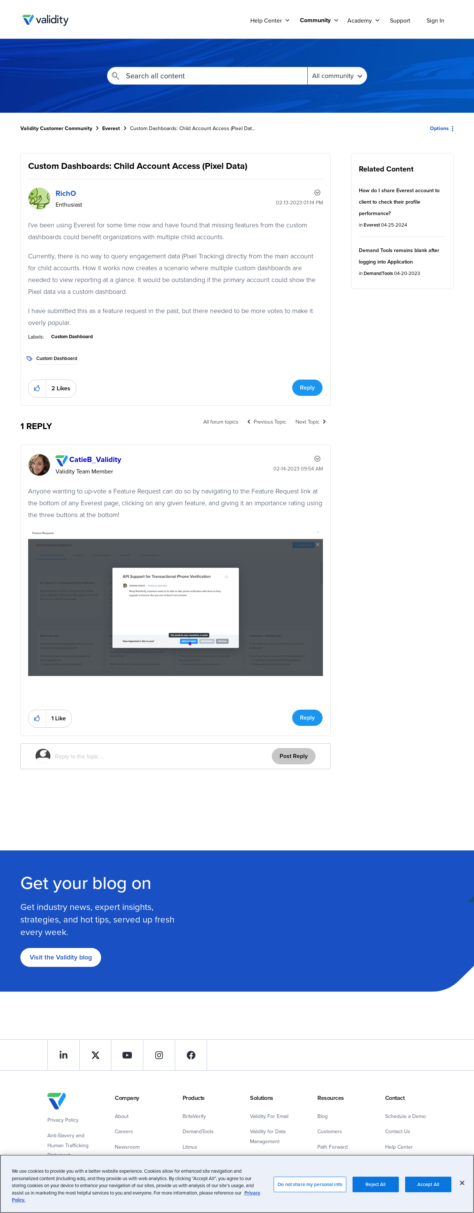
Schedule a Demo (405, 1116)
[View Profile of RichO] (66, 193)
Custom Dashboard (72, 336)
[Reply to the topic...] (163, 756)
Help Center (399, 1147)
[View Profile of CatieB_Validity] (95, 459)
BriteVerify (194, 1116)
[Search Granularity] (337, 76)
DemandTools (378, 273)
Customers (329, 1131)
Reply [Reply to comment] (307, 717)
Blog (322, 1116)
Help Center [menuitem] (266, 20)
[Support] (287, 20)
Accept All (428, 1191)
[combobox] (207, 76)
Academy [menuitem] (359, 20)
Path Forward (332, 1147)
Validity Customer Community (45, 20)
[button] (37, 388)
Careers (124, 1131)
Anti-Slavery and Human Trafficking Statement (68, 1145)
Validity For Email (269, 1116)
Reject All (375, 1191)
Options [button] (439, 128)
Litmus (190, 1147)
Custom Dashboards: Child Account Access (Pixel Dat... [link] (192, 128)
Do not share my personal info (310, 1191)
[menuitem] (316, 20)
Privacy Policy (63, 1120)
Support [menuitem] (400, 20)
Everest (111, 128)
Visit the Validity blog (61, 957)
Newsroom (127, 1147)
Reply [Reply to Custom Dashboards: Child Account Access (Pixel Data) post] (307, 387)
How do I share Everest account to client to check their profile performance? (399, 202)
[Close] (462, 1190)
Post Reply (294, 756)
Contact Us (397, 1131)
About (121, 1116)
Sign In (435, 20)
